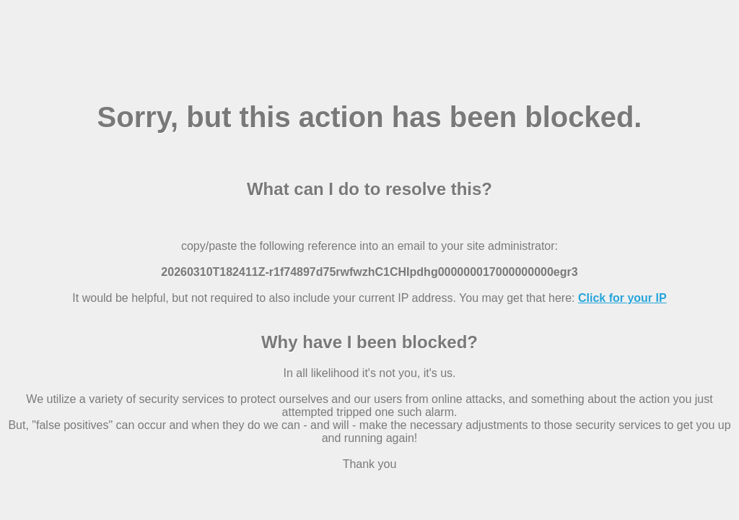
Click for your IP (622, 298)
